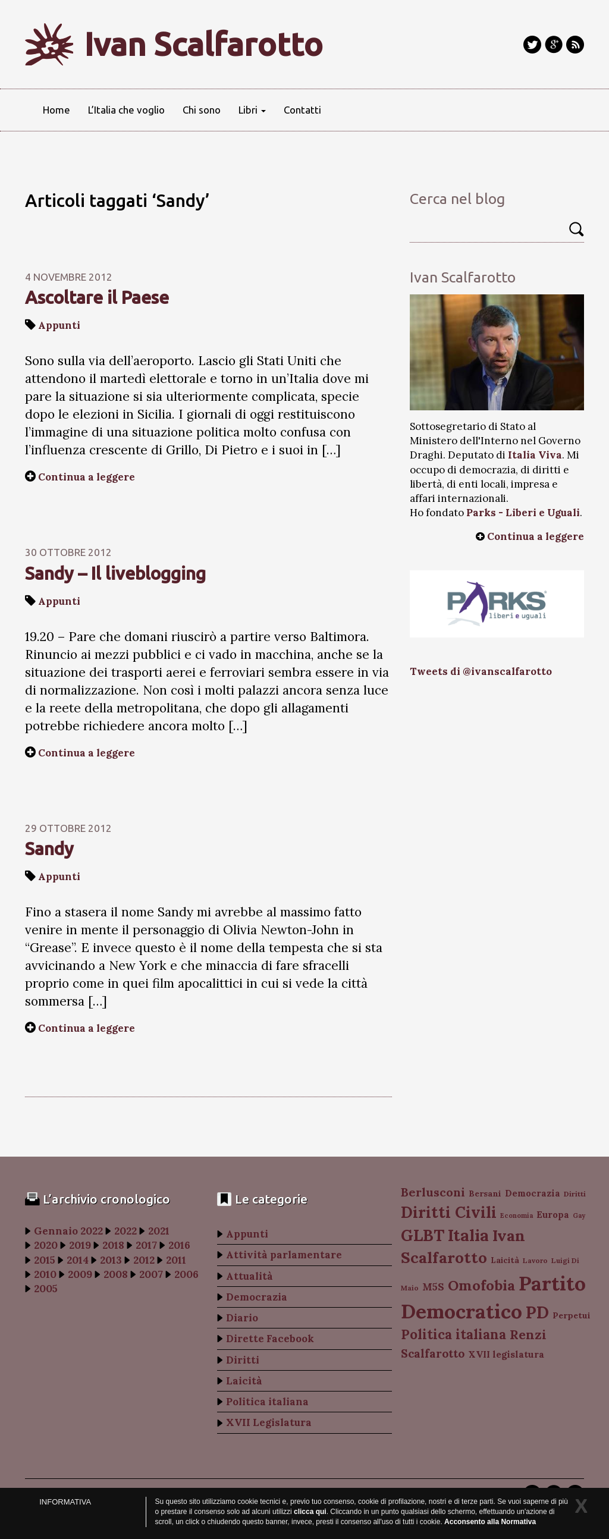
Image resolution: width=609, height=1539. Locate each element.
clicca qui (310, 1511)
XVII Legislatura (269, 1422)
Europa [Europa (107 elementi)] (552, 1214)
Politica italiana (267, 1401)
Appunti (59, 325)
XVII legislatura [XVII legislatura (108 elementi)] (506, 1354)
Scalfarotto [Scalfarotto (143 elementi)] (432, 1353)
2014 (78, 1260)
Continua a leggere (86, 476)
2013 (111, 1260)
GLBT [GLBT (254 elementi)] (422, 1235)
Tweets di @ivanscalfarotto (481, 671)
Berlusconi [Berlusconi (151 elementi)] (433, 1192)
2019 (80, 1245)
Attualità (249, 1276)
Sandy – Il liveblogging (115, 573)
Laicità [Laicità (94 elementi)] (505, 1260)
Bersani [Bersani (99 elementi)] (485, 1193)
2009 (80, 1274)
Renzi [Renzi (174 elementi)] (528, 1334)
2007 (151, 1274)
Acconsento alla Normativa (490, 1522)
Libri (252, 109)
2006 (186, 1274)
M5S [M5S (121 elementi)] (433, 1286)
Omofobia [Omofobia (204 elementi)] (481, 1285)
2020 (46, 1245)
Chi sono (202, 109)
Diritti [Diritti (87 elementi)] (575, 1193)
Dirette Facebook (270, 1338)
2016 (179, 1245)
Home (56, 109)
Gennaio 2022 (68, 1231)
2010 (45, 1274)
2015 (44, 1260)
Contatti (302, 109)
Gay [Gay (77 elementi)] (579, 1215)
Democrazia (256, 1297)
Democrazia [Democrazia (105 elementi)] (532, 1193)
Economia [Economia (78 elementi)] (516, 1215)
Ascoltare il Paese (97, 297)
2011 (176, 1260)
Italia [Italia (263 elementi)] (468, 1234)
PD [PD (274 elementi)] (537, 1312)
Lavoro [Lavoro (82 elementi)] (535, 1260)
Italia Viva (535, 454)
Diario (242, 1317)
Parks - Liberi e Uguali (523, 512)
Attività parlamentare (284, 1254)
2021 (158, 1231)
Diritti (242, 1360)
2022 (125, 1231)
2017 (146, 1245)
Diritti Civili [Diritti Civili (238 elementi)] (449, 1212)
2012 (144, 1260)
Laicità (244, 1380)
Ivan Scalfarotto (203, 44)
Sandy (49, 848)
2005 (46, 1288)
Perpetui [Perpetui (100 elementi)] (572, 1315)
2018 (113, 1245)
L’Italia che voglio (126, 109)
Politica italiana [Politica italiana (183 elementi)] (453, 1334)
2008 (115, 1274)
